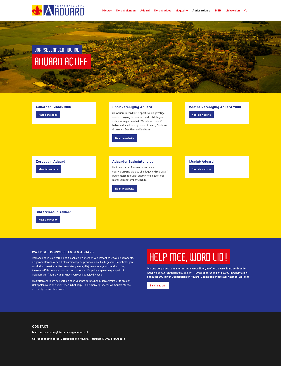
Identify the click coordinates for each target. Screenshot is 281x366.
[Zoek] (245, 10)
